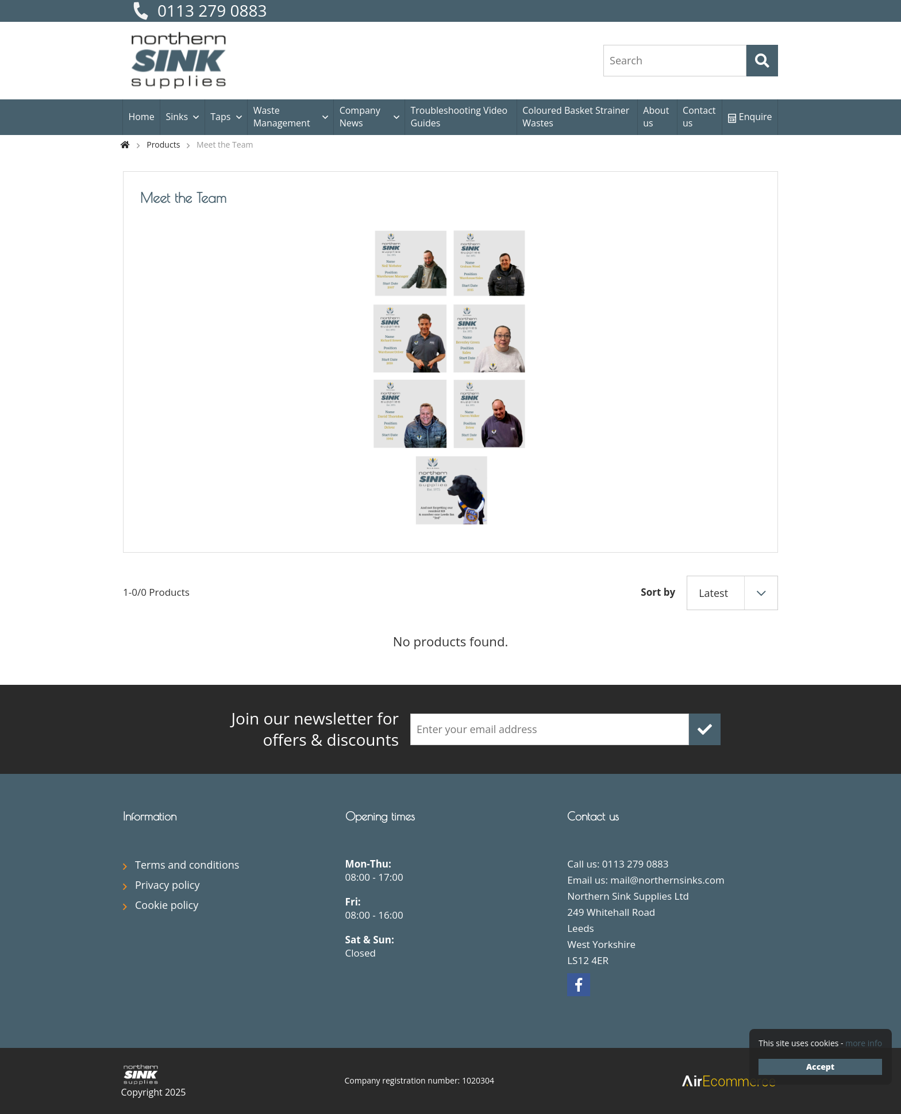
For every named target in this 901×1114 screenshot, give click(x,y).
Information (149, 816)
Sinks (176, 116)
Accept (820, 1066)
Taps (220, 116)
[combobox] (732, 593)
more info (863, 1043)
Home (141, 116)
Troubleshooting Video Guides (458, 116)
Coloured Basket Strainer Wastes (575, 116)
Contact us (699, 116)
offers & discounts (289, 729)
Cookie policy (166, 905)
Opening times (380, 816)
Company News (360, 116)
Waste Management (281, 116)
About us (656, 116)
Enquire (750, 116)
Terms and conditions (187, 865)
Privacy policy (167, 885)
